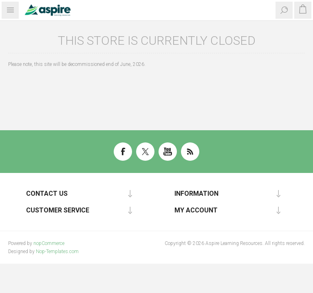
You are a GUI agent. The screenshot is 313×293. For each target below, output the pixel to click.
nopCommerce (48, 243)
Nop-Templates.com (57, 251)
